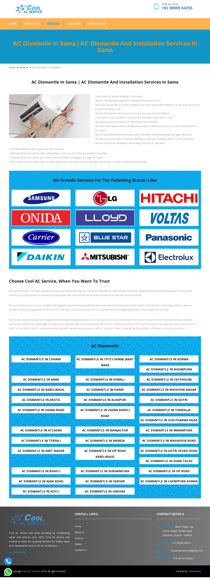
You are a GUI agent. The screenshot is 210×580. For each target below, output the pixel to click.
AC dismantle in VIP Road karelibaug (105, 456)
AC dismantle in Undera (105, 494)
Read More (17, 555)
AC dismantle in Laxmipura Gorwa (169, 484)
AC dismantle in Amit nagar (41, 453)
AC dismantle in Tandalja (168, 411)
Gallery (74, 23)
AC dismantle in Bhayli (41, 473)
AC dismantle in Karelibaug (41, 391)
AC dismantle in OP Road (169, 473)
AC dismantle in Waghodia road (169, 442)
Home (13, 23)
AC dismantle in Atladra (41, 432)
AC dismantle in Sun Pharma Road (169, 422)
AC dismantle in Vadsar (105, 484)
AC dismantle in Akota (41, 401)
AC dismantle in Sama (41, 380)
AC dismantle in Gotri (169, 401)
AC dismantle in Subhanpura (105, 473)
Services (53, 23)
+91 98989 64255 (177, 8)
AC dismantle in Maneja (105, 442)
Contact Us (96, 23)
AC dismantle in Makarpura (169, 432)
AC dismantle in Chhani (41, 360)
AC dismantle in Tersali (41, 442)
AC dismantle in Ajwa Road (41, 484)
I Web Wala (194, 574)
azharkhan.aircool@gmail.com (187, 553)
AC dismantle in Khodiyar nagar (169, 391)
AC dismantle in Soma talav (169, 463)
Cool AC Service (31, 574)
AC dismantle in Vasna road (41, 411)
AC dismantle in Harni (105, 391)
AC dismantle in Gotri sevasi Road (169, 453)
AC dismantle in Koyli (41, 494)
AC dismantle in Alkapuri (105, 401)
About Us (32, 23)
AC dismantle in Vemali (105, 380)
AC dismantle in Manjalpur (105, 432)
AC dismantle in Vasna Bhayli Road (105, 414)
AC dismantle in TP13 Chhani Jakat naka (105, 363)
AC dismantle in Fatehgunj (169, 380)
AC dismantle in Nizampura (169, 370)
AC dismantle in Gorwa (169, 360)
